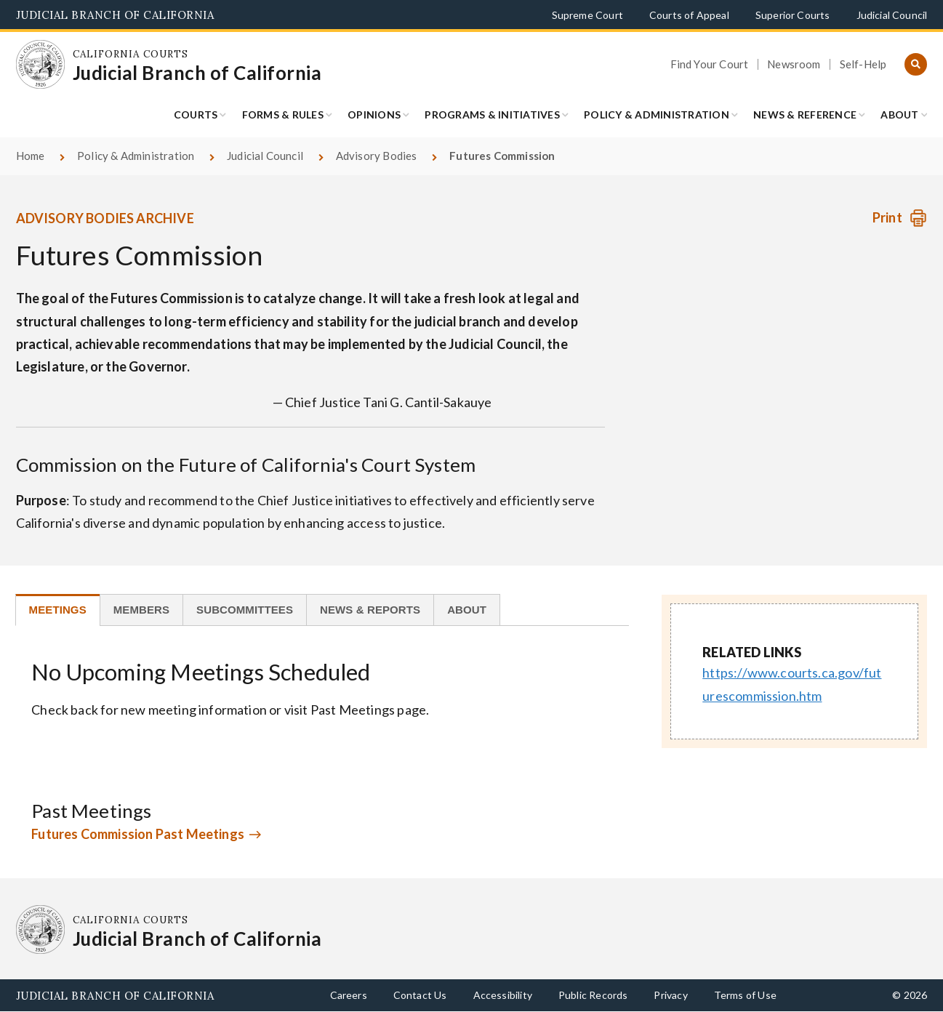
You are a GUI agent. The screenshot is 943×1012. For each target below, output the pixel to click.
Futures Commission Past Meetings (137, 834)
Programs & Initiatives (492, 114)
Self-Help (863, 64)
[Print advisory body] (899, 217)
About (899, 114)
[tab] (57, 610)
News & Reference (804, 114)
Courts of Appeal (689, 15)
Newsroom (793, 64)
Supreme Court (587, 15)
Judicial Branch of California (115, 15)
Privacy (670, 995)
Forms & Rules (283, 114)
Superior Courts (792, 15)
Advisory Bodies (376, 155)
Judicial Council (892, 15)
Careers (348, 995)
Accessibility (502, 995)
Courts (196, 114)
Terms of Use (745, 995)
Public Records (593, 995)
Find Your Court (709, 64)
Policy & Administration (656, 114)
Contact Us (420, 995)
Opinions (374, 114)
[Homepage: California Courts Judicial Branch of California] (40, 64)
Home (30, 155)
